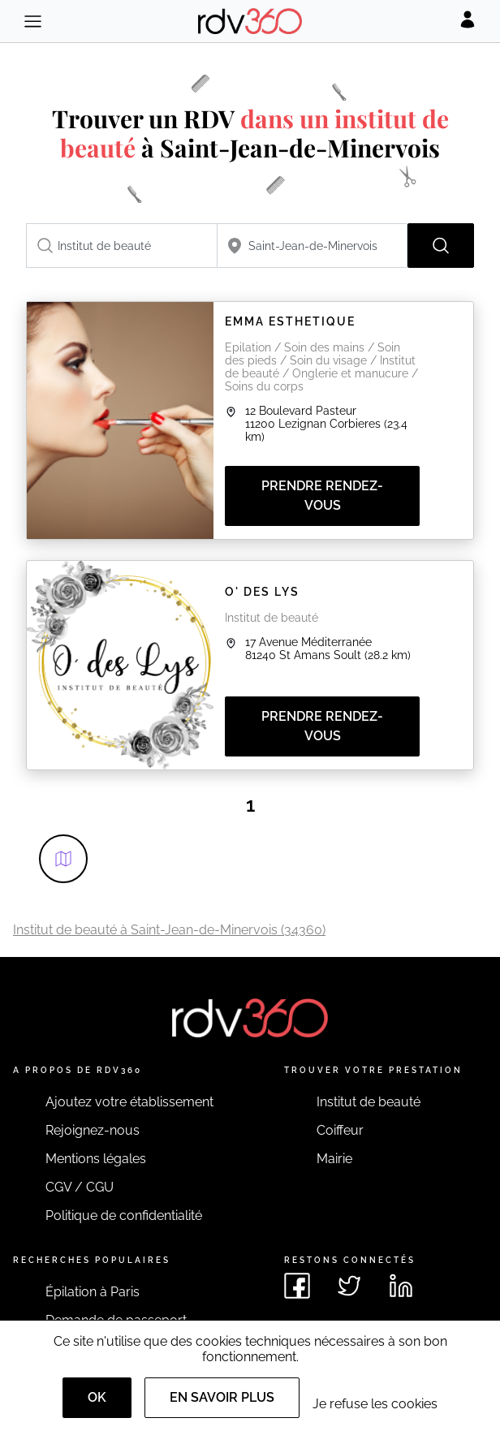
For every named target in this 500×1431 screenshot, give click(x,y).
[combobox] (122, 245)
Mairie (334, 1158)
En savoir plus (222, 1397)
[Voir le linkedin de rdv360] (401, 1286)
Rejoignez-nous (92, 1130)
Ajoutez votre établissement (129, 1102)
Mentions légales (95, 1158)
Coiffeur (340, 1130)
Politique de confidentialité (123, 1215)
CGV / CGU (79, 1187)
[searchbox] (122, 245)
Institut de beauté (368, 1102)
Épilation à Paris (92, 1292)
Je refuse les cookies (375, 1404)
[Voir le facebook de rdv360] (297, 1286)
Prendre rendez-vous (322, 495)
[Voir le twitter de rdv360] (349, 1286)
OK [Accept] (97, 1397)
